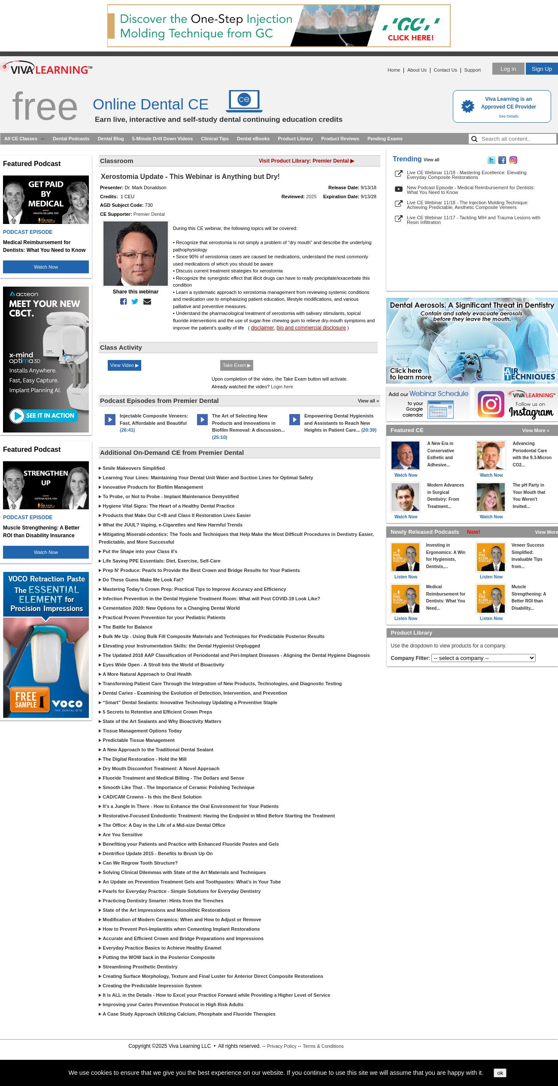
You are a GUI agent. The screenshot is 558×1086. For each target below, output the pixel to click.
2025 (311, 196)
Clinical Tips (215, 138)
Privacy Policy (281, 1046)
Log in (508, 69)
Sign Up (542, 69)
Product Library (295, 138)
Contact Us (445, 70)
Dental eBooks (253, 138)
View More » (535, 430)
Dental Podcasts (71, 138)
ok (500, 1073)
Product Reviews (340, 138)
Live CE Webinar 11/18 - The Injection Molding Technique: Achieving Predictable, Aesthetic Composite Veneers (467, 205)
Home (394, 70)
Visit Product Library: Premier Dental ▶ (306, 161)
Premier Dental (149, 214)
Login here (282, 386)
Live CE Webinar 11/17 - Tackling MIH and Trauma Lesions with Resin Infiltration (473, 220)
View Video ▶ (124, 365)
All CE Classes (20, 138)
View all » (368, 400)
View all (432, 159)
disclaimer (262, 328)
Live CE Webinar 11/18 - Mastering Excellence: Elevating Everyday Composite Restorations (467, 175)
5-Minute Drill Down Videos (162, 138)
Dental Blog (111, 138)
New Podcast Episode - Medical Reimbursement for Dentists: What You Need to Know (471, 190)
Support (472, 70)
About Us (417, 70)
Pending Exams (385, 138)
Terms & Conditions (323, 1046)
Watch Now (46, 266)
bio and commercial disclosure (311, 328)
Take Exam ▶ (237, 365)
